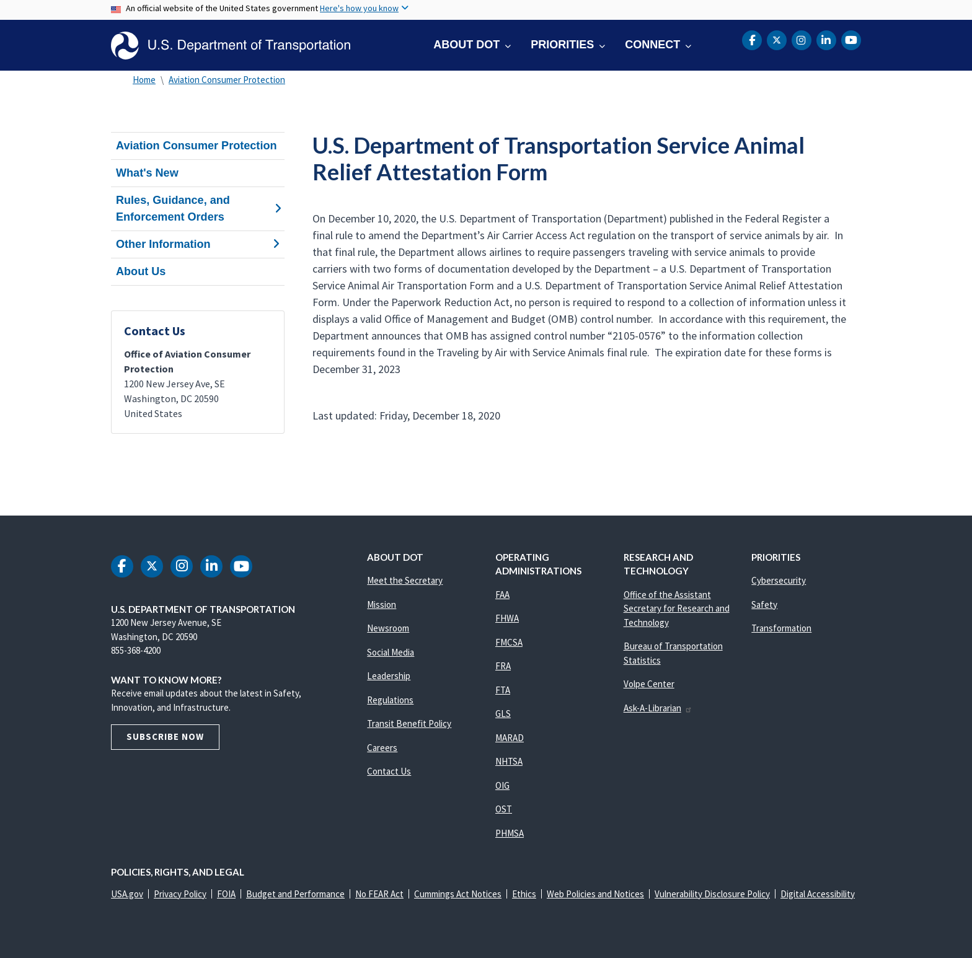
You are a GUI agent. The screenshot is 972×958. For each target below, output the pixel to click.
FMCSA (509, 642)
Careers (382, 748)
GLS (503, 713)
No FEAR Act (379, 894)
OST (503, 809)
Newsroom (388, 628)
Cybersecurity (778, 580)
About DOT (466, 44)
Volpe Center (649, 684)
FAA (502, 594)
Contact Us (389, 771)
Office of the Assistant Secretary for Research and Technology (677, 608)
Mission (381, 604)
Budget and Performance (295, 894)
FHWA (507, 618)
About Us (141, 271)
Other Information (198, 244)
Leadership (388, 676)
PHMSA (509, 833)
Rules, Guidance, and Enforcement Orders (198, 208)
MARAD (509, 738)
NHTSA (509, 761)
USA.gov (127, 894)
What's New (147, 173)
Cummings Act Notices (457, 894)
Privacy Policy (180, 894)
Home (144, 80)
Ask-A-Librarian (658, 708)
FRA (503, 666)
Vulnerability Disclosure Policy (712, 894)
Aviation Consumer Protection (227, 80)
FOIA (226, 894)
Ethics (524, 894)
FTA (502, 690)
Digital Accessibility (817, 894)
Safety (764, 604)
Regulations (390, 700)
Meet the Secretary (405, 580)
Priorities (562, 44)
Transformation (781, 628)
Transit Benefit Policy (409, 723)
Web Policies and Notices (595, 894)
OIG (502, 785)
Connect (652, 44)
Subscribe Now (165, 736)
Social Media (390, 652)
